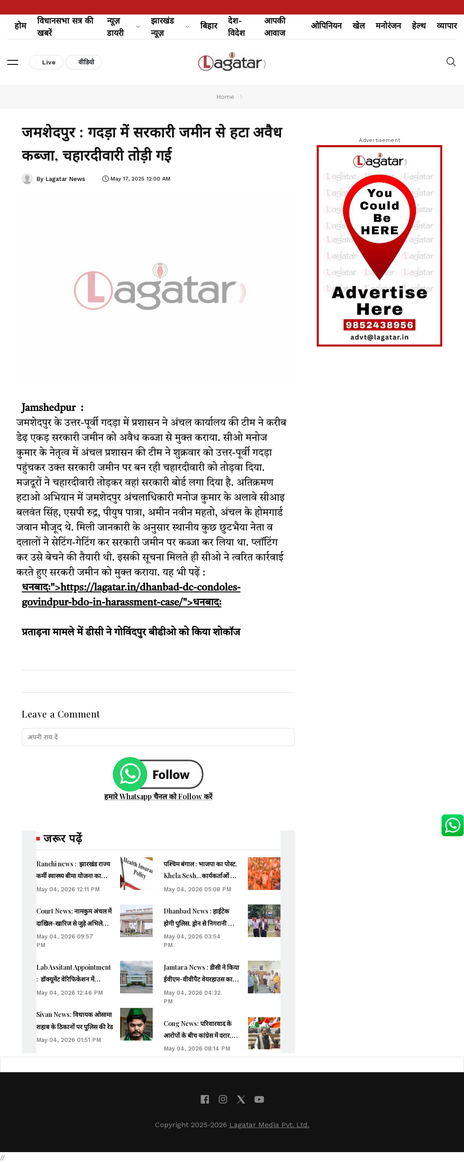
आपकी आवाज (274, 27)
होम (20, 25)
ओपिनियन (326, 25)
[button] (12, 62)
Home (225, 96)
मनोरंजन (388, 25)
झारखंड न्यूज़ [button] (170, 27)
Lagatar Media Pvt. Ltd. (269, 1124)
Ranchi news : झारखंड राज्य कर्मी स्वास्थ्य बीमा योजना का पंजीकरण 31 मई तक (73, 876)
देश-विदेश (236, 27)
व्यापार (447, 25)
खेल (359, 25)
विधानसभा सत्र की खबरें (65, 27)
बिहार (208, 25)
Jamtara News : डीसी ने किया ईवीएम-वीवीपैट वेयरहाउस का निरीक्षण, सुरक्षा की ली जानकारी (201, 979)
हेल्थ (419, 25)
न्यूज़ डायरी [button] (123, 27)
